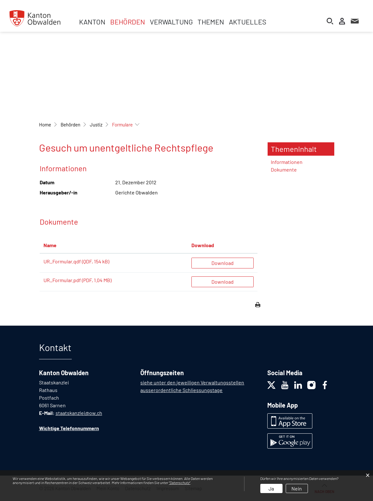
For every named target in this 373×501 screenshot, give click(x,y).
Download (222, 263)
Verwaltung (171, 21)
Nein (296, 488)
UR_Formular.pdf (62, 280)
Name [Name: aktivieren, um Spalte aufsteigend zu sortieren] (50, 245)
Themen (210, 21)
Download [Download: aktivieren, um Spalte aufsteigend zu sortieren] (202, 245)
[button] (70, 124)
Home (45, 124)
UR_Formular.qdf (62, 261)
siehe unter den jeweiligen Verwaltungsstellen (192, 382)
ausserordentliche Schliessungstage (181, 390)
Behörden (127, 21)
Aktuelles (247, 21)
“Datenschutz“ (179, 482)
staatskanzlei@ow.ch (79, 413)
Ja (271, 488)
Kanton (92, 21)
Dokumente (284, 169)
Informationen (287, 162)
